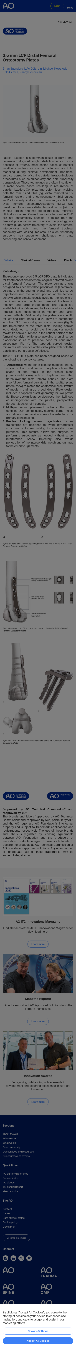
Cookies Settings (38, 1331)
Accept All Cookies (38, 1340)
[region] (38, 1325)
